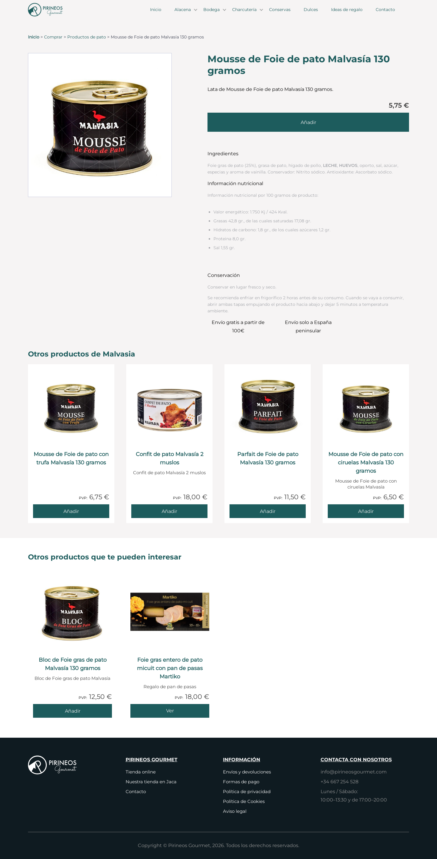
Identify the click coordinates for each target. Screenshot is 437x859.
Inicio (155, 15)
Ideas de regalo (347, 15)
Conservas (280, 15)
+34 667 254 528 (339, 781)
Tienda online (141, 772)
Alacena (182, 15)
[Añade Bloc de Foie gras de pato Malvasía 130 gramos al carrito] (72, 711)
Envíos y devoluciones (247, 772)
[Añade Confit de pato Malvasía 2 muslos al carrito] (169, 511)
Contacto (385, 15)
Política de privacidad (247, 791)
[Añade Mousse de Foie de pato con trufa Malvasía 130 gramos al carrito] (71, 511)
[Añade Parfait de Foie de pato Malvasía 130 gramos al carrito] (268, 511)
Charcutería (244, 15)
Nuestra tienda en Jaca (151, 781)
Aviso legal (234, 811)
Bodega (211, 15)
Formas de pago (241, 781)
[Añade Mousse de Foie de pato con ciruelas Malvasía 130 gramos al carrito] (366, 511)
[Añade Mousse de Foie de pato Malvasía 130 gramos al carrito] (308, 122)
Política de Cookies (244, 801)
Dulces (311, 15)
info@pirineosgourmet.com (354, 772)
